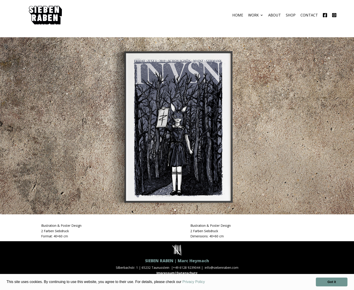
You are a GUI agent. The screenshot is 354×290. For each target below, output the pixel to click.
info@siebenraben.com (221, 267)
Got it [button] (331, 282)
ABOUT (274, 15)
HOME (237, 15)
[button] (206, 282)
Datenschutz (187, 273)
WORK (253, 15)
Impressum (165, 273)
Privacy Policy (193, 282)
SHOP (291, 15)
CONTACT (309, 15)
